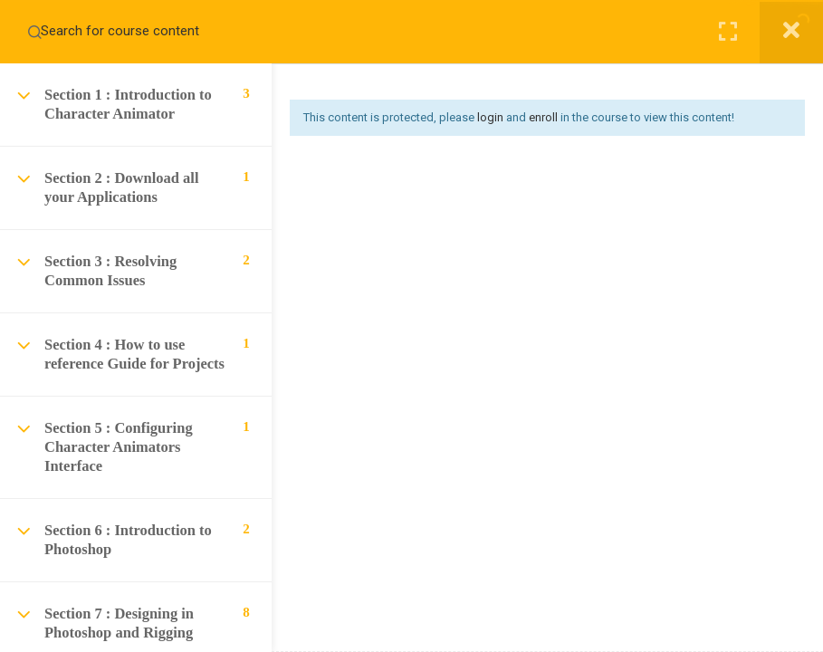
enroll (543, 117)
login (490, 117)
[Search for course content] (34, 31)
